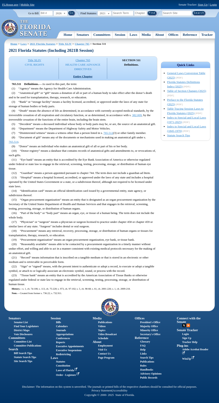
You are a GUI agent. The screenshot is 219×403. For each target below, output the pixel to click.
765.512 (108, 133)
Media (146, 34)
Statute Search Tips (178, 135)
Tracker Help (190, 342)
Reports (60, 342)
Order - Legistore (68, 375)
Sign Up (203, 4)
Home (68, 34)
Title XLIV (65, 43)
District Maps (21, 330)
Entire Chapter (83, 76)
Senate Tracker (187, 330)
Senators (83, 34)
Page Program (106, 357)
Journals (61, 330)
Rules (143, 365)
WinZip (188, 358)
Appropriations (65, 334)
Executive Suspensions (69, 350)
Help (143, 349)
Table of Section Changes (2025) (186, 91)
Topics (101, 330)
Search (13, 349)
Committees (102, 34)
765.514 (13, 141)
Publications (105, 322)
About (159, 34)
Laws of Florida (67, 370)
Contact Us (104, 353)
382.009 (137, 115)
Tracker (207, 34)
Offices (173, 34)
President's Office (150, 322)
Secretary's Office (150, 334)
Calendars (62, 326)
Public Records (149, 377)
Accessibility (120, 390)
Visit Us (102, 349)
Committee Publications (27, 345)
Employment (105, 345)
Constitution (63, 365)
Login (213, 4)
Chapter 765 (82, 43)
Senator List (21, 322)
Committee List (23, 341)
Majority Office (149, 326)
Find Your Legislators (26, 326)
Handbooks (146, 369)
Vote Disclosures (23, 334)
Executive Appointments (70, 346)
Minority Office (149, 330)
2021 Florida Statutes (42, 43)
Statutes (60, 361)
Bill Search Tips (23, 353)
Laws (133, 34)
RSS (188, 325)
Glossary (145, 341)
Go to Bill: (33, 13)
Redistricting (63, 354)
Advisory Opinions (151, 373)
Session (120, 34)
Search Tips (147, 357)
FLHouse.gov (10, 4)
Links (143, 353)
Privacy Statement (102, 390)
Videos (102, 326)
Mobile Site (27, 4)
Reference (190, 34)
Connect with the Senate (189, 319)
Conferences (63, 338)
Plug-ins (182, 345)
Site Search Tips (23, 361)
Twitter (184, 325)
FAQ (142, 345)
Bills (58, 322)
